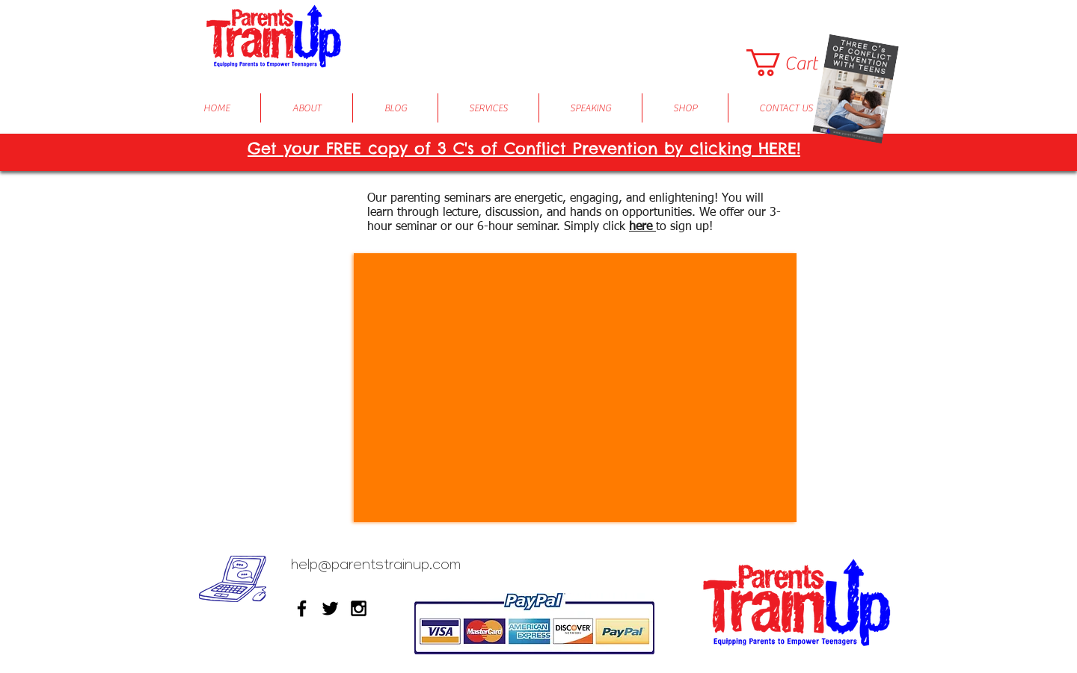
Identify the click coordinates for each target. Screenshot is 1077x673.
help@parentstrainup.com (376, 567)
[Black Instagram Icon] (358, 608)
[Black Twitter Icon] (330, 608)
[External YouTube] (575, 388)
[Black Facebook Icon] (302, 608)
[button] (796, 62)
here (642, 227)
